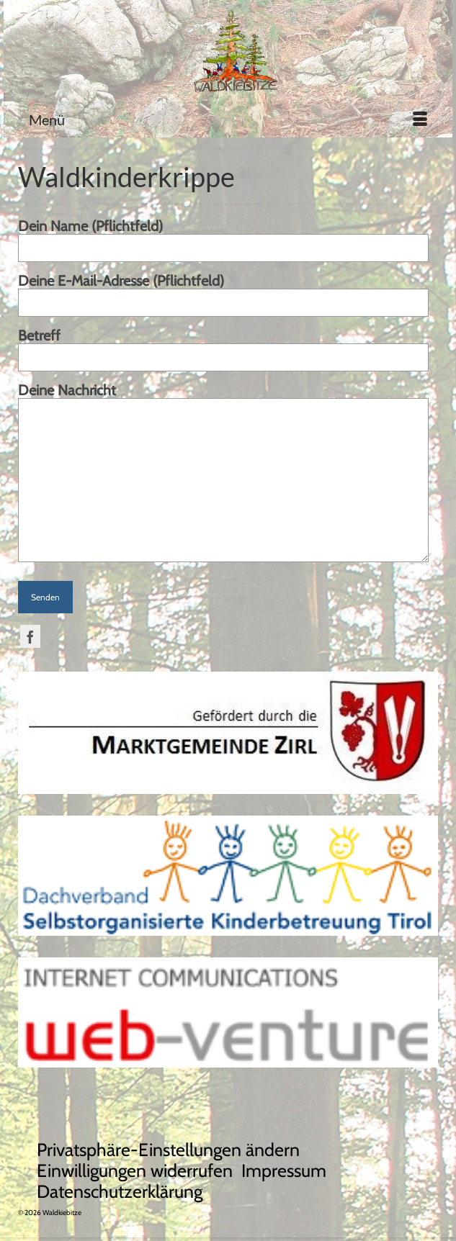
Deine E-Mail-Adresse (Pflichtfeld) (223, 292)
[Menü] (228, 119)
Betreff (223, 347)
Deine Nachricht (223, 398)
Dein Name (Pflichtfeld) (223, 237)
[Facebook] (30, 636)
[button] (168, 1150)
